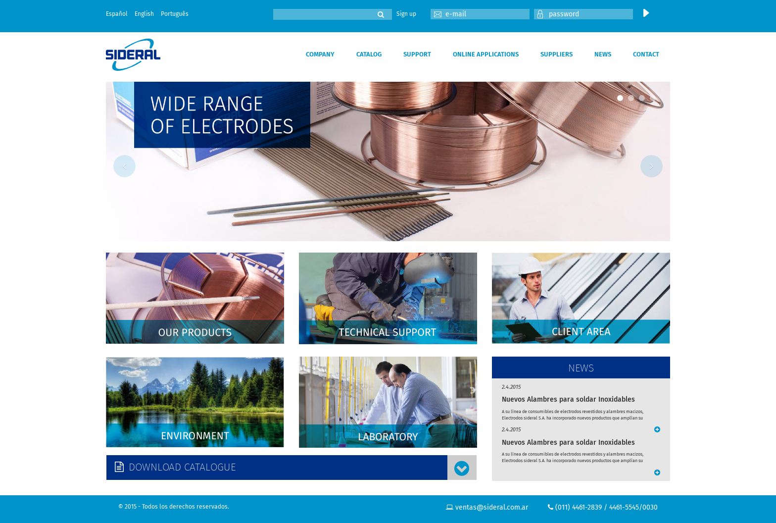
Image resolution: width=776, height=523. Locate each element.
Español (117, 13)
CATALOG (369, 54)
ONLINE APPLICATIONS (486, 54)
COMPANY (320, 54)
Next (651, 166)
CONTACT (646, 54)
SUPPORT (417, 54)
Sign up (406, 13)
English (144, 13)
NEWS (602, 54)
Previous (124, 166)
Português (175, 13)
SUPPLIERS (556, 54)
